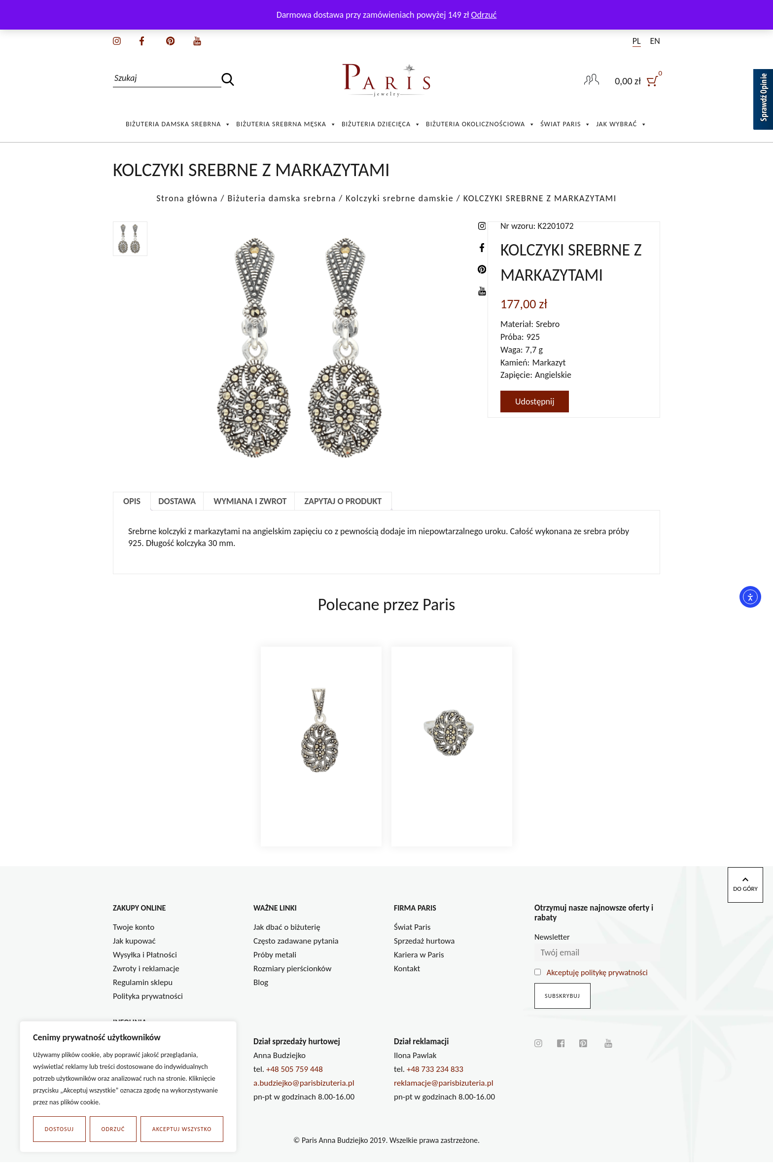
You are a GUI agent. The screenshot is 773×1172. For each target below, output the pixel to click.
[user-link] (591, 80)
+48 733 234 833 (435, 1079)
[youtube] (197, 40)
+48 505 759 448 (294, 1079)
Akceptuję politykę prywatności (597, 982)
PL (636, 41)
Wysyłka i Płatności (145, 964)
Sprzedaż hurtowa (424, 951)
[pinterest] (170, 40)
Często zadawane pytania (296, 951)
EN (655, 41)
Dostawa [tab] (177, 501)
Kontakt (407, 978)
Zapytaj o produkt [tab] (343, 501)
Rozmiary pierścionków (292, 978)
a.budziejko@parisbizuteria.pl (303, 1093)
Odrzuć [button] (484, 14)
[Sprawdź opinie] (763, 101)
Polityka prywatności (148, 1006)
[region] (128, 1086)
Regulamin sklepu (143, 992)
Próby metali (274, 964)
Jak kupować (134, 951)
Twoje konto (133, 937)
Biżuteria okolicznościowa (480, 124)
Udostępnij (534, 401)
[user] (637, 80)
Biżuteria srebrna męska (286, 124)
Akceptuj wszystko (181, 1129)
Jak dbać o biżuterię (286, 937)
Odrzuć (113, 1129)
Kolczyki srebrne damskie (400, 198)
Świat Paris (565, 124)
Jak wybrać (621, 124)
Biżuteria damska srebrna (178, 124)
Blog (260, 992)
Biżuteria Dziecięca (381, 124)
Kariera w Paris (419, 964)
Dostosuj (59, 1129)
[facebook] (142, 40)
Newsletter (552, 947)
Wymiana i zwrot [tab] (249, 501)
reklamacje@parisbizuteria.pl (443, 1093)
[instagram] (117, 40)
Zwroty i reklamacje (146, 978)
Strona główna (187, 198)
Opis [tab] (132, 501)
